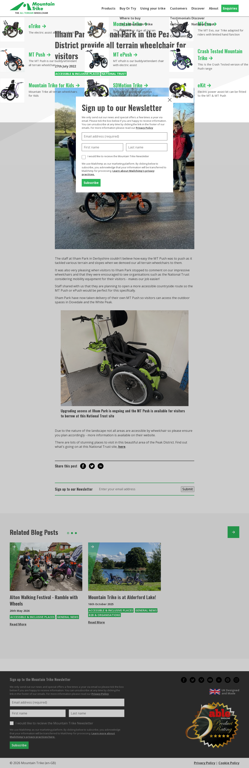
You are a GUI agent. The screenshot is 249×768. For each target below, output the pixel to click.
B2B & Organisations (104, 615)
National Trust (114, 74)
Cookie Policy (228, 763)
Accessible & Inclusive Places (77, 74)
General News (67, 617)
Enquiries (230, 8)
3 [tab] (76, 533)
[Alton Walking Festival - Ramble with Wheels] (46, 566)
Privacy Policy (144, 128)
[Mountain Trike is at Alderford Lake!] (124, 566)
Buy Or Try (128, 8)
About (213, 8)
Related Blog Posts (34, 532)
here (121, 446)
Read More (18, 624)
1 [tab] (68, 533)
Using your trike (153, 8)
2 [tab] (72, 533)
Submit (187, 489)
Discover (198, 8)
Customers (178, 8)
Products (108, 8)
